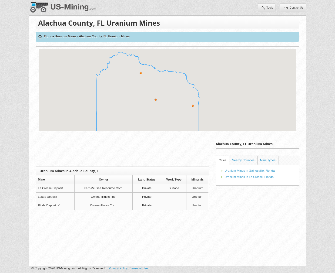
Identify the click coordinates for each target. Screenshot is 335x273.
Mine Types (267, 160)
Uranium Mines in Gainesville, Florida (249, 170)
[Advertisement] (122, 150)
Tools (267, 8)
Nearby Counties (243, 160)
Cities (222, 160)
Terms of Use (139, 268)
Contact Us (293, 8)
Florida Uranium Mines (60, 36)
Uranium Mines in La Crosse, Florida (249, 177)
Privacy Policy (118, 268)
